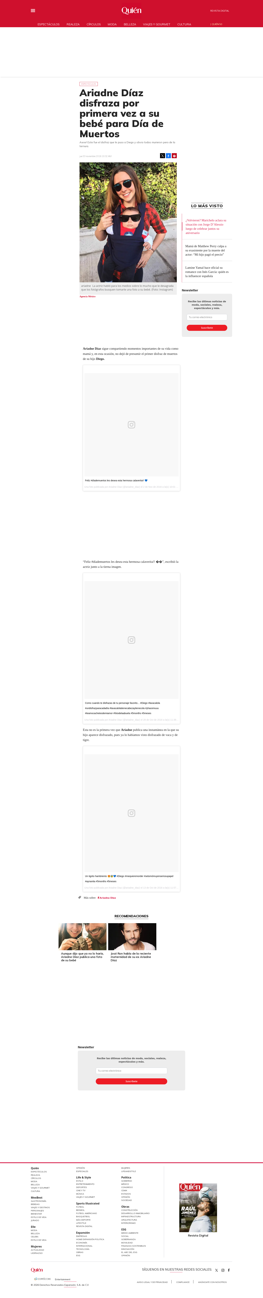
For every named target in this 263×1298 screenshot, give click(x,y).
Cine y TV (80, 1190)
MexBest (36, 1197)
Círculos (94, 24)
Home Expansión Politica (90, 1239)
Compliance (183, 1282)
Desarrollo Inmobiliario (135, 1213)
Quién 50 (217, 24)
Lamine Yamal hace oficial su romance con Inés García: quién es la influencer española (207, 272)
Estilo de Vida (38, 1217)
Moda (112, 24)
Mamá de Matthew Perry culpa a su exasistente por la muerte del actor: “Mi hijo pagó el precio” (205, 250)
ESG (78, 1255)
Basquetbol (83, 1216)
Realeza (73, 24)
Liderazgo (37, 1253)
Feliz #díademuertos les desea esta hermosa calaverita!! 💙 (116, 480)
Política (126, 1177)
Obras (79, 1252)
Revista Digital (219, 10)
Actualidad (37, 1250)
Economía (81, 1242)
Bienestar (36, 1214)
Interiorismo (128, 1223)
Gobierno (126, 1181)
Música (80, 1194)
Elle (33, 1227)
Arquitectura (129, 1220)
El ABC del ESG (129, 1252)
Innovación (127, 1249)
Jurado (35, 1220)
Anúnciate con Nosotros (212, 1282)
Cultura (184, 24)
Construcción (129, 1210)
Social (125, 1236)
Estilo (79, 1181)
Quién (35, 1168)
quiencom (225, 1269)
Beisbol (80, 1210)
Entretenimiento (85, 1184)
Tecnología (82, 1249)
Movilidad (127, 1242)
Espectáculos (49, 24)
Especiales (82, 1171)
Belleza (130, 24)
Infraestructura (131, 1216)
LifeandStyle (128, 1171)
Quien (216, 1270)
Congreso (127, 1187)
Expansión (83, 1233)
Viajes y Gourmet (40, 1187)
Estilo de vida (38, 1240)
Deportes (81, 1187)
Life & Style (83, 1177)
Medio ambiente (129, 1233)
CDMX (124, 1190)
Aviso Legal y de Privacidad (152, 1282)
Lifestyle (81, 1223)
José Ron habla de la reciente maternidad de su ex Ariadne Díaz (155, 957)
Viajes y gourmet (156, 24)
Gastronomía (38, 1201)
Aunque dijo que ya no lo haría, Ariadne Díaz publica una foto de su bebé (106, 957)
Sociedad (126, 1200)
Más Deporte (83, 1220)
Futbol (80, 1207)
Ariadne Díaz (108, 897)
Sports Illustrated (87, 1203)
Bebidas (35, 1204)
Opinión (80, 1168)
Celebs (34, 1236)
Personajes (37, 1210)
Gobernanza (128, 1239)
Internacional (84, 1246)
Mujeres (36, 1246)
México (125, 1184)
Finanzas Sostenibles (133, 1246)
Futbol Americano (86, 1213)
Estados (126, 1194)
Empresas (81, 1236)
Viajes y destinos (40, 1207)
